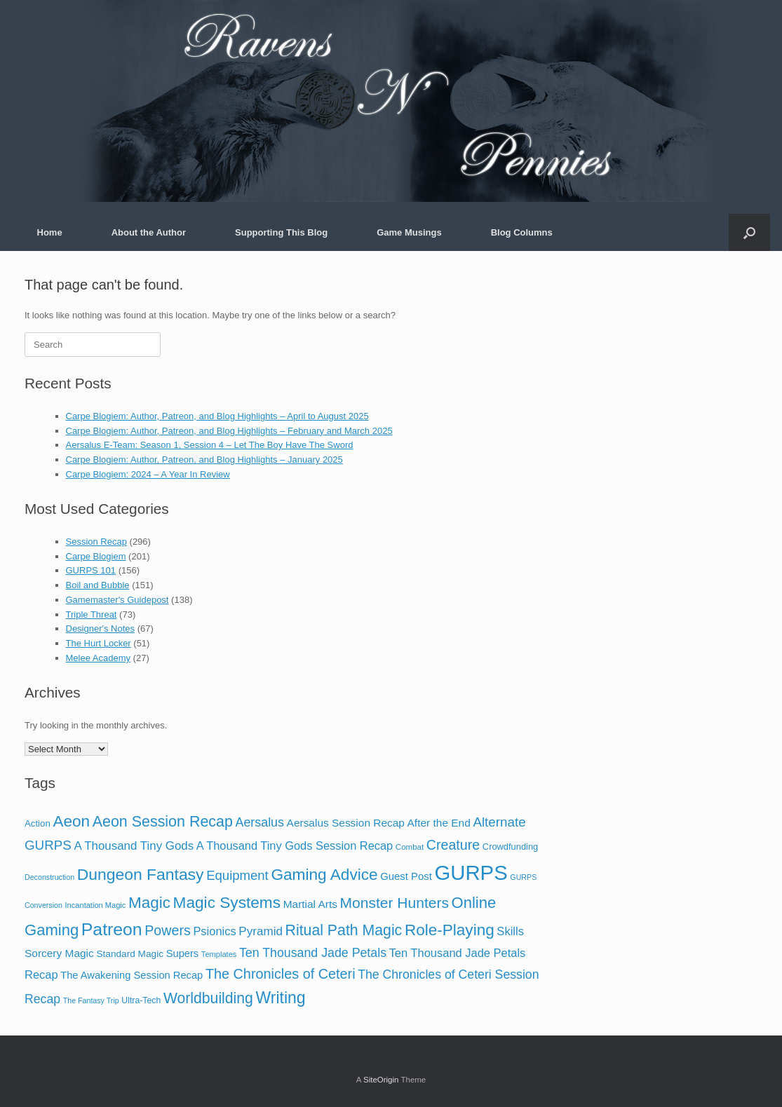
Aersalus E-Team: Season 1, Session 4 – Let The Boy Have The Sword (209, 445)
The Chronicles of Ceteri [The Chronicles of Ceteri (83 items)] (280, 974)
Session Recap (96, 541)
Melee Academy (98, 658)
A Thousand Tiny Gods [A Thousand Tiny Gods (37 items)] (134, 846)
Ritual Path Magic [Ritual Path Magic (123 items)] (344, 930)
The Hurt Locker (98, 643)
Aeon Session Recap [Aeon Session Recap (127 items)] (163, 821)
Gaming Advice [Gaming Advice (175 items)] (324, 874)
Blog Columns (522, 232)
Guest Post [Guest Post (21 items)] (406, 876)
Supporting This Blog (281, 232)
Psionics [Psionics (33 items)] (214, 931)
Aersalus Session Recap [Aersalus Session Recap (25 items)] (346, 823)
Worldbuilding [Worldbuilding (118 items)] (208, 998)
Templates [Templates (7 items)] (219, 954)
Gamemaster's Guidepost (117, 600)
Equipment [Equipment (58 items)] (237, 875)
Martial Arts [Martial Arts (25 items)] (310, 904)
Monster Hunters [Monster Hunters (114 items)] (394, 903)
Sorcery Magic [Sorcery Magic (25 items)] (59, 953)
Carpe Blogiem (96, 556)
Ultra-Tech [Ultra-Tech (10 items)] (141, 1000)
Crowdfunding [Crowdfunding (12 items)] (510, 846)
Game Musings (409, 232)
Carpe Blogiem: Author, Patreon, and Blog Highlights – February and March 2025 (229, 431)
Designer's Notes (100, 628)
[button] (749, 232)
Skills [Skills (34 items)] (510, 931)
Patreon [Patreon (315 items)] (111, 929)
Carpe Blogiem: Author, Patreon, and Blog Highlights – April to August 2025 (217, 416)
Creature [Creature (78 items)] (453, 845)
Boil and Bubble (98, 585)
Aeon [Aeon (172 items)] (71, 821)
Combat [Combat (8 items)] (410, 847)
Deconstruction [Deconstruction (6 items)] (49, 877)
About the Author (149, 232)
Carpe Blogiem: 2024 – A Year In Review (148, 474)
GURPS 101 (91, 570)
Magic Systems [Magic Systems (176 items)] (227, 902)
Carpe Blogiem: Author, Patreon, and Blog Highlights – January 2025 (204, 459)
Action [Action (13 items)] (37, 823)
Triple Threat (91, 614)
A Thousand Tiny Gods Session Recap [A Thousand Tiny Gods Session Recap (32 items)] (294, 845)
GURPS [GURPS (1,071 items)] (470, 872)
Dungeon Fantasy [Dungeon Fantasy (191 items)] (140, 874)
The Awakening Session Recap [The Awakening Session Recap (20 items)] (131, 975)
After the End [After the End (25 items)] (439, 823)
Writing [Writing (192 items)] (281, 998)
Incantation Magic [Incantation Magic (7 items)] (95, 905)
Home (49, 232)
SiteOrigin (381, 1079)
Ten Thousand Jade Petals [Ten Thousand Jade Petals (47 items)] (312, 953)
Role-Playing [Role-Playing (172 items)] (449, 930)
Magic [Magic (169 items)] (149, 902)
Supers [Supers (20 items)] (182, 953)
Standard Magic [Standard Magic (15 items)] (129, 954)
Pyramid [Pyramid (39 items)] (260, 931)
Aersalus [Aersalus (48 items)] (260, 822)
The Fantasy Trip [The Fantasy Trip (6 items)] (91, 1000)
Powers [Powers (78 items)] (167, 930)
